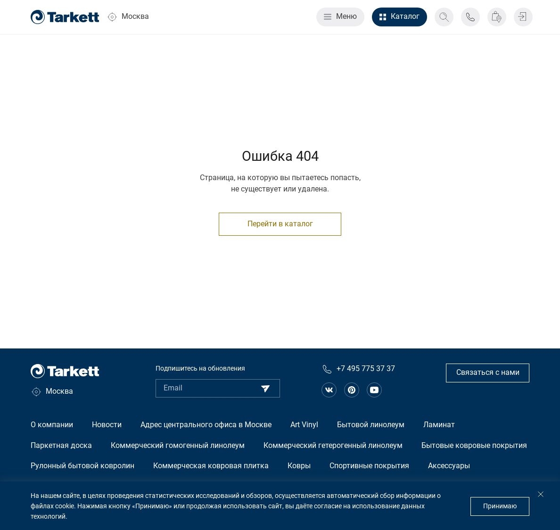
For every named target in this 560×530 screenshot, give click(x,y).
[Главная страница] (65, 17)
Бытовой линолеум (370, 425)
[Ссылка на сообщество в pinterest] (351, 390)
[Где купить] (496, 17)
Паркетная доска (61, 445)
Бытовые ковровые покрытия (474, 445)
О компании (52, 425)
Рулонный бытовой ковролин (82, 466)
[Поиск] (444, 17)
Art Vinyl (304, 425)
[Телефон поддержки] (470, 17)
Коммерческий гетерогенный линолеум (333, 445)
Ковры (299, 466)
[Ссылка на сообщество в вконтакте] (329, 390)
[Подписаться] (265, 388)
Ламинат (439, 425)
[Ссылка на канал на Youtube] (374, 390)
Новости (107, 425)
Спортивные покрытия (369, 466)
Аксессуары (449, 466)
